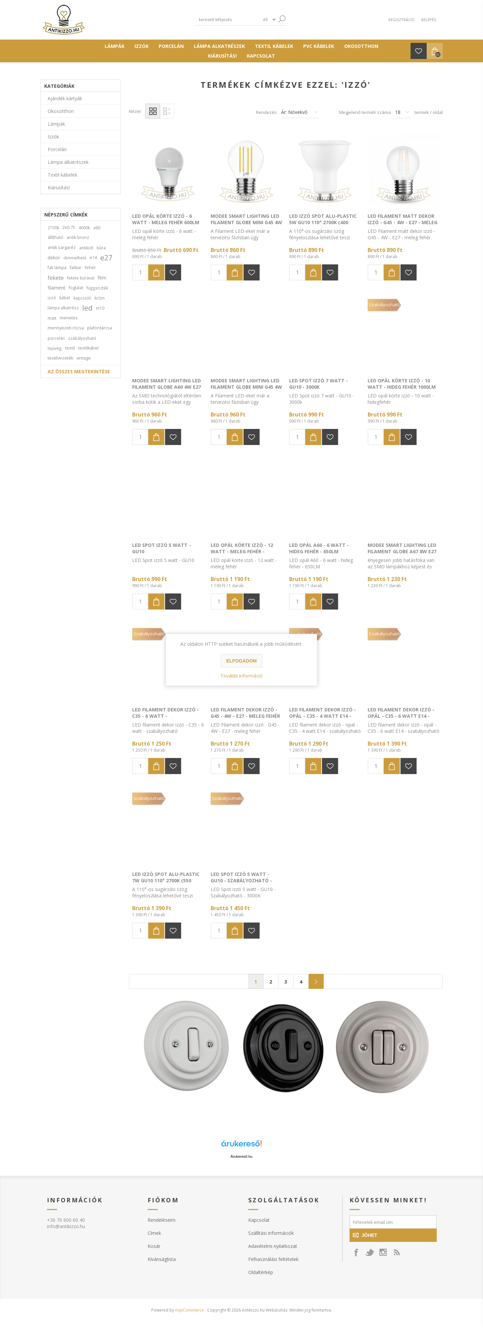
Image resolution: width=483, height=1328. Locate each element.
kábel (64, 298)
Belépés (428, 19)
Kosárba (156, 272)
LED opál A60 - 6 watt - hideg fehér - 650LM (319, 548)
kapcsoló (82, 298)
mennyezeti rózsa (66, 328)
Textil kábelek (62, 175)
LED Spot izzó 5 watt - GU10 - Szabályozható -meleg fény (241, 880)
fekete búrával (80, 277)
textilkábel (88, 348)
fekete (56, 277)
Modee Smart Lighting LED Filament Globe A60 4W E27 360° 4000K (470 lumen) (166, 386)
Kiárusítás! (59, 187)
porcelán (56, 338)
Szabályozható (384, 305)
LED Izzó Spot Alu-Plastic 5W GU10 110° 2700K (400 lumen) (323, 222)
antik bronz (78, 237)
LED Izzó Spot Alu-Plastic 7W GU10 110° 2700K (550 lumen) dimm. (166, 880)
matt (52, 318)
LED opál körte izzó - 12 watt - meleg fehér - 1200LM (242, 551)
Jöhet (369, 1235)
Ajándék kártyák (65, 98)
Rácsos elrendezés (152, 111)
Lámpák (56, 124)
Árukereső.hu (241, 1156)
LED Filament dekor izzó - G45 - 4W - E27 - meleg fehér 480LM (245, 715)
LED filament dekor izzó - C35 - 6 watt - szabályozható (165, 715)
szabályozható (82, 338)
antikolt (86, 247)
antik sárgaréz (62, 247)
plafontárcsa (99, 328)
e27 (106, 257)
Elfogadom (241, 660)
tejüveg (55, 348)
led (87, 308)
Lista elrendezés (166, 111)
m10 (100, 308)
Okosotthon (61, 111)
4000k (84, 227)
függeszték (97, 288)
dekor (54, 257)
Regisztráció (401, 19)
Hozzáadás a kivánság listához (173, 272)
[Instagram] (383, 1252)
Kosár (154, 1246)
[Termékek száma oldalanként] (402, 112)
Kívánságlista (162, 1259)
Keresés (282, 19)
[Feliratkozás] (393, 1221)
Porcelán (57, 149)
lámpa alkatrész (63, 308)
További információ (241, 676)
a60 (96, 227)
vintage (83, 358)
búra (101, 247)
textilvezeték (60, 358)
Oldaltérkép (260, 1272)
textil (70, 348)
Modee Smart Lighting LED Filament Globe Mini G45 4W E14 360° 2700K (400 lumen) (246, 386)
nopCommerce (189, 1310)
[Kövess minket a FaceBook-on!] (356, 1252)
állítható (55, 237)
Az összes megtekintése (79, 371)
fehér (90, 267)
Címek (154, 1233)
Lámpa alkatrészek (68, 162)
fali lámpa (57, 267)
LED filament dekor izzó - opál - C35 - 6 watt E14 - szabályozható (401, 715)
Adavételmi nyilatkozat (272, 1246)
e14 (93, 257)
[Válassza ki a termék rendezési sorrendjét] (300, 112)
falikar (76, 267)
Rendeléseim (161, 1220)
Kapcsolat (259, 1220)
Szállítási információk (271, 1233)
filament (56, 287)
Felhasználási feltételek (273, 1259)
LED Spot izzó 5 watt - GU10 (161, 548)
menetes (69, 318)
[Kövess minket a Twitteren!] (369, 1252)
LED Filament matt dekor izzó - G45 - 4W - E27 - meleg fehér (402, 222)
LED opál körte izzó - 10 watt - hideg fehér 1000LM (402, 383)
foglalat (76, 288)
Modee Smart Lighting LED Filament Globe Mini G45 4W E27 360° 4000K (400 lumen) (246, 222)
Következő (316, 981)
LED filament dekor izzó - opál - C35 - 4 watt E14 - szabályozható (322, 715)
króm (100, 298)
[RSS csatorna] (396, 1252)
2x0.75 (68, 227)
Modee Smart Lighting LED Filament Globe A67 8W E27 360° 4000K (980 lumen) (402, 551)
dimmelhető (74, 257)
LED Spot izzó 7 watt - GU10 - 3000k (318, 383)
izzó (52, 298)
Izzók (53, 136)
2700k (53, 227)
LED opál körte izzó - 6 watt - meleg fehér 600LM (165, 219)
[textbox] (228, 19)
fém (102, 277)
